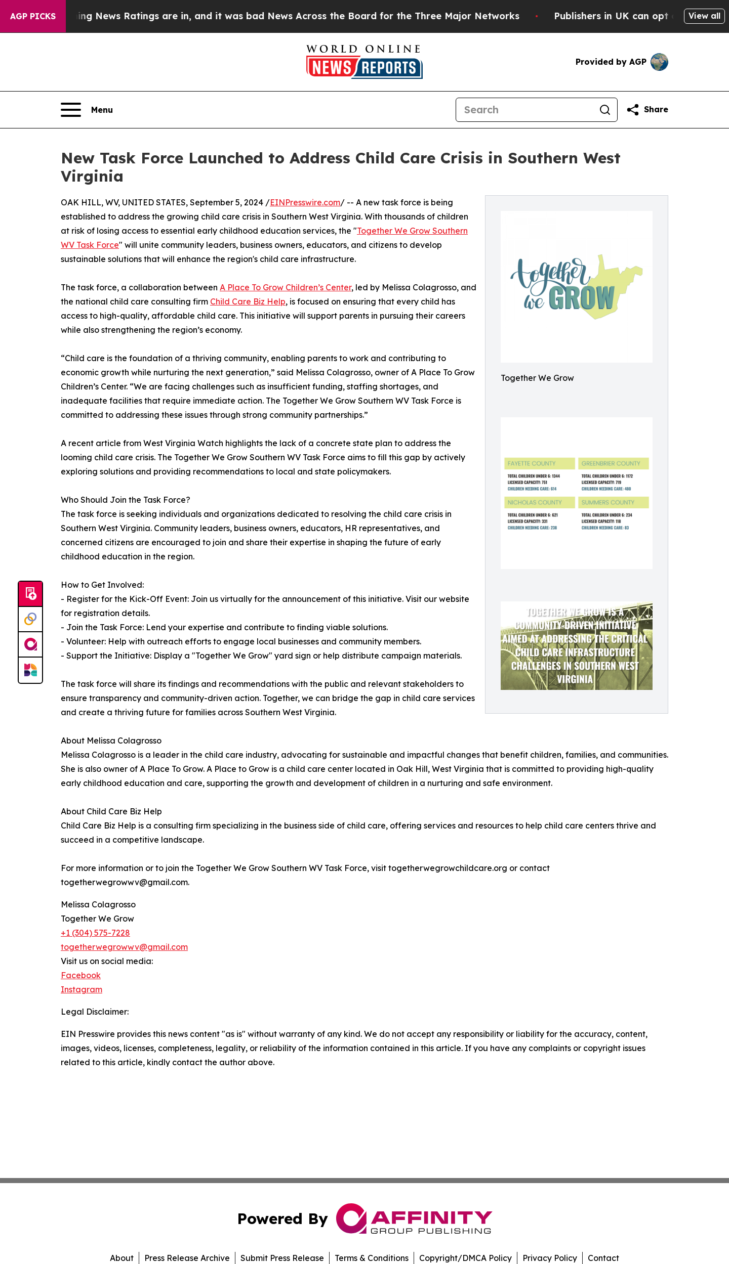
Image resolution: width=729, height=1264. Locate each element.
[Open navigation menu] (87, 110)
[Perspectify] (30, 619)
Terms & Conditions (372, 1258)
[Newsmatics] (30, 670)
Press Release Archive (187, 1258)
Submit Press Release (282, 1258)
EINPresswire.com (305, 202)
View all (704, 16)
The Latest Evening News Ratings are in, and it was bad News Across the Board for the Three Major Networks (270, 16)
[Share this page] (647, 110)
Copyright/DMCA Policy (465, 1258)
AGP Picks (33, 16)
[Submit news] (30, 594)
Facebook (81, 975)
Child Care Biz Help (248, 301)
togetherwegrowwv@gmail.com (124, 947)
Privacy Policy (549, 1258)
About (122, 1258)
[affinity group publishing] (30, 645)
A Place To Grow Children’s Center (285, 287)
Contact (603, 1258)
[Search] (524, 109)
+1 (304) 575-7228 (95, 933)
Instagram (81, 989)
